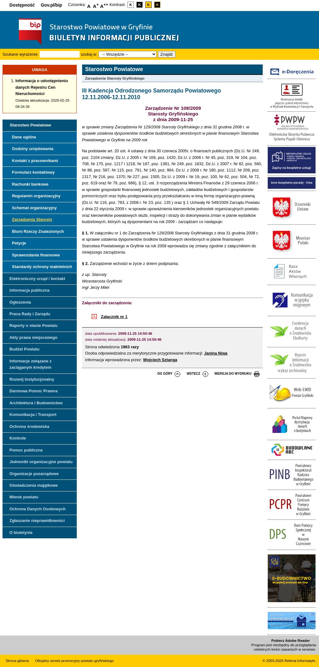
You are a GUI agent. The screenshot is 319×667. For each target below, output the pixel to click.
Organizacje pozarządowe (34, 473)
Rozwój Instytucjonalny (31, 379)
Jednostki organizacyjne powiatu (41, 461)
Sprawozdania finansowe (36, 255)
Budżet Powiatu (24, 349)
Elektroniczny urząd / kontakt (37, 278)
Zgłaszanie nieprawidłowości (37, 520)
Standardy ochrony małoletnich (42, 266)
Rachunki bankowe (30, 184)
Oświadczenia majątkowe (33, 485)
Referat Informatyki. (300, 661)
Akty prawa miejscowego (33, 337)
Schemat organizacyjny (34, 207)
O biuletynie (20, 532)
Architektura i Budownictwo (36, 403)
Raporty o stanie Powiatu (33, 325)
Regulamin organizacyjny (36, 195)
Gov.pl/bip (51, 5)
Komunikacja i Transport (32, 414)
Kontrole (17, 438)
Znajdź (166, 54)
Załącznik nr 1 (114, 316)
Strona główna (17, 661)
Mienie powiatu (23, 497)
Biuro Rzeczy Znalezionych (38, 231)
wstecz (193, 373)
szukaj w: (89, 54)
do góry (164, 373)
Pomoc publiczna (25, 450)
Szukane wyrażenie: (21, 54)
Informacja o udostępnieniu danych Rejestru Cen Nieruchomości (41, 87)
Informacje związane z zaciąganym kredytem (30, 364)
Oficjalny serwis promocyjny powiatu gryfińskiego (74, 661)
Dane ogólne (24, 137)
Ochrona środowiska (29, 426)
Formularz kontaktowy (33, 172)
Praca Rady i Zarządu (29, 313)
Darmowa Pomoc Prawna (33, 391)
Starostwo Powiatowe (30, 125)
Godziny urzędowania (32, 148)
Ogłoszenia (20, 302)
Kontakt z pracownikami (35, 160)
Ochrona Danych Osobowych (37, 509)
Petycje (19, 243)
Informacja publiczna (29, 290)
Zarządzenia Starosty (32, 219)
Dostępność (22, 5)
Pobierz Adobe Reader (290, 640)
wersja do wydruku (233, 373)
